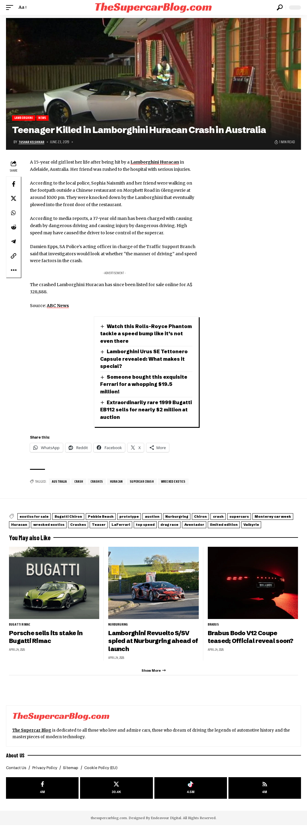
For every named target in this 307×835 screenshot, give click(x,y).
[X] (116, 796)
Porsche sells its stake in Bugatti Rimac (48, 643)
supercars (24, 524)
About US (15, 763)
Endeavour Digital (166, 827)
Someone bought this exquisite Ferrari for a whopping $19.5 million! (145, 384)
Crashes (99, 482)
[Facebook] (42, 796)
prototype (155, 517)
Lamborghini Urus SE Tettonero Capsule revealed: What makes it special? (146, 359)
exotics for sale (38, 517)
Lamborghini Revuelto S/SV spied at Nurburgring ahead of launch (151, 647)
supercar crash (148, 482)
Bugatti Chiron (79, 517)
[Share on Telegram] (13, 242)
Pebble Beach (119, 517)
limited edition (92, 531)
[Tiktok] (190, 796)
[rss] (264, 796)
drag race (24, 531)
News (45, 118)
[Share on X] (13, 199)
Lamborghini (24, 118)
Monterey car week (66, 524)
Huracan (120, 482)
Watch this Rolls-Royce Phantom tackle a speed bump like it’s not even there (146, 333)
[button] (11, 7)
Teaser (206, 524)
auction (184, 517)
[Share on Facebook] (13, 184)
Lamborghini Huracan (154, 162)
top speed (266, 524)
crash (80, 482)
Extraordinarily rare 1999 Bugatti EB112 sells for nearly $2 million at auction (143, 410)
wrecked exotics (181, 482)
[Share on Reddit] (13, 228)
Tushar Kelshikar (33, 142)
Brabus (213, 630)
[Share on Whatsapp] (13, 213)
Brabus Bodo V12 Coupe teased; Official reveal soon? (252, 643)
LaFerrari (235, 524)
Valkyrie (126, 531)
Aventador (55, 531)
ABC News (58, 306)
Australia (60, 482)
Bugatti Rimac (21, 630)
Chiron (246, 517)
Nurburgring (216, 517)
